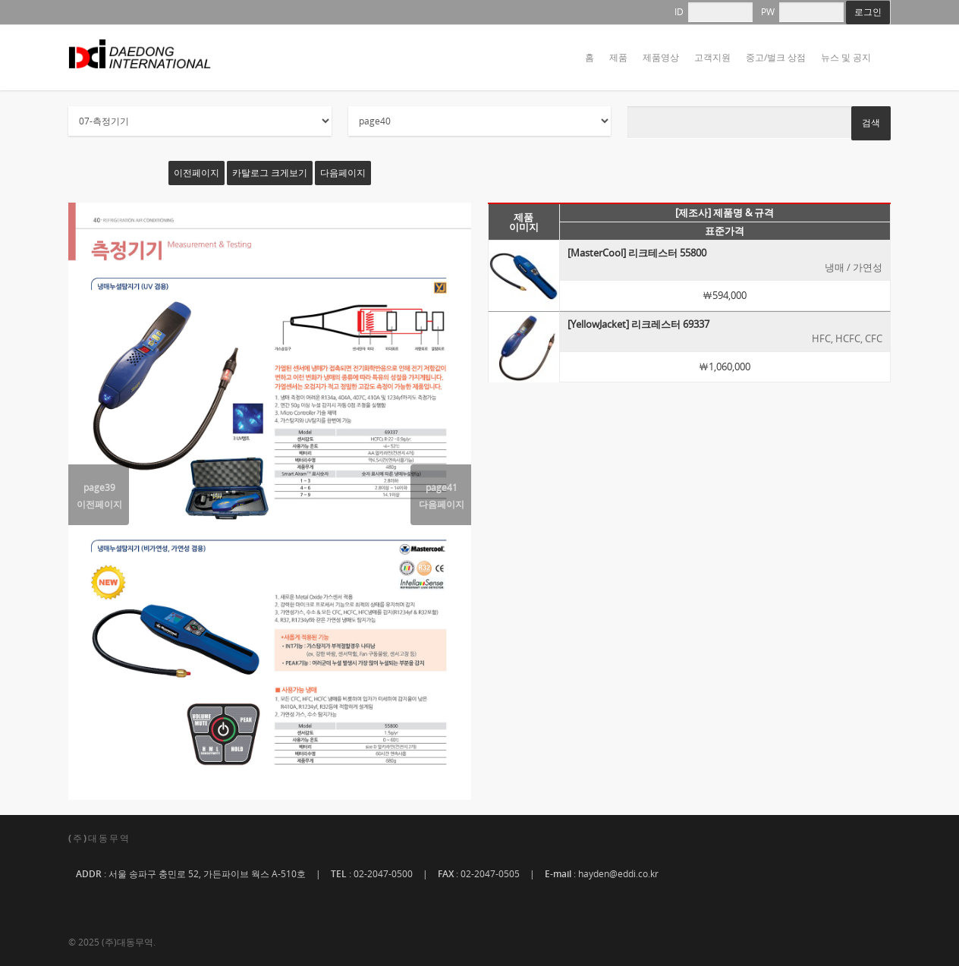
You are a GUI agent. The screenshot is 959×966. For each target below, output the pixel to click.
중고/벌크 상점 (776, 57)
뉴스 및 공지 (846, 57)
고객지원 (712, 57)
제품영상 (661, 57)
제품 (618, 57)
